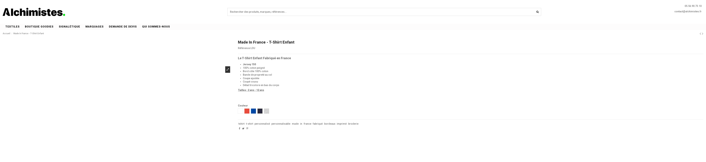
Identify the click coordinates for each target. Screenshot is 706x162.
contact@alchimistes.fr (688, 11)
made (295, 123)
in (301, 123)
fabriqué (318, 123)
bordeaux (329, 123)
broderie (353, 123)
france (307, 123)
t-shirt (249, 123)
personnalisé (262, 123)
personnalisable (280, 123)
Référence (244, 48)
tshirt (241, 123)
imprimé (342, 123)
